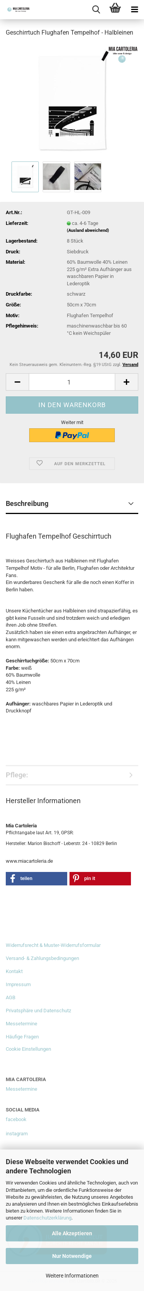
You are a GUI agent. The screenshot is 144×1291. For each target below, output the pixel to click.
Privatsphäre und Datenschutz (38, 1010)
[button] (17, 382)
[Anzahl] (72, 382)
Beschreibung (27, 503)
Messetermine (21, 1023)
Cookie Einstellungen (28, 1049)
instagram (17, 1133)
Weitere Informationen (72, 1276)
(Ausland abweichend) (88, 230)
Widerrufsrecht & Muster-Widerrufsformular (53, 945)
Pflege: (17, 775)
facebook (16, 1119)
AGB (10, 997)
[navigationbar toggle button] (134, 9)
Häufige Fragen (22, 1037)
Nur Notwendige (72, 1256)
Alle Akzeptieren (72, 1233)
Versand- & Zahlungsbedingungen (42, 958)
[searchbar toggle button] (96, 9)
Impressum (18, 984)
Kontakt (14, 971)
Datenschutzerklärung (47, 1218)
